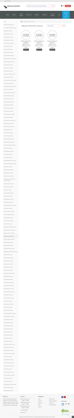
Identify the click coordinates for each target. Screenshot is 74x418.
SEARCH (14, 14)
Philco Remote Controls (8, 276)
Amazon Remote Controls (9, 43)
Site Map (53, 416)
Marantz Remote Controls (9, 236)
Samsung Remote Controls (9, 316)
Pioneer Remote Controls (9, 282)
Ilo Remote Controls (7, 189)
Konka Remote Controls (8, 217)
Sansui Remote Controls (8, 319)
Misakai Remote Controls (8, 245)
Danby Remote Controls (8, 98)
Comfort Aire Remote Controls (9, 74)
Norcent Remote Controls (9, 257)
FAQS (39, 404)
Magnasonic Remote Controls (9, 230)
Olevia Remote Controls (8, 260)
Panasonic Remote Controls (9, 273)
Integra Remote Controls (8, 202)
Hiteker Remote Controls (8, 176)
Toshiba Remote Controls (9, 359)
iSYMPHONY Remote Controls (10, 205)
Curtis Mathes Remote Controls (10, 86)
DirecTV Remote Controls (9, 108)
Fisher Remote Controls (8, 135)
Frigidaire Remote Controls (9, 142)
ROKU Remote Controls (8, 310)
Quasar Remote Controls (8, 304)
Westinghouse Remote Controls (10, 384)
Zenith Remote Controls (8, 390)
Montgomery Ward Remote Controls (11, 251)
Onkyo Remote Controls (8, 264)
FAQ (59, 14)
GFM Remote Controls (8, 148)
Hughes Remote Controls (9, 183)
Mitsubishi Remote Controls (9, 248)
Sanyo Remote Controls (8, 322)
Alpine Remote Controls (8, 37)
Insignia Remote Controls (9, 199)
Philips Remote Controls (8, 279)
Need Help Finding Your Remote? (66, 15)
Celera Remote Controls (8, 64)
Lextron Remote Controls (8, 220)
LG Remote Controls (8, 223)
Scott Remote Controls (8, 328)
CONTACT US (29, 14)
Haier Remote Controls (8, 157)
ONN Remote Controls (8, 267)
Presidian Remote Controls (9, 291)
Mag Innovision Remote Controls (10, 227)
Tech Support (52, 14)
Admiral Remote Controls (8, 24)
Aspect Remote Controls (8, 52)
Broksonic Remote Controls (9, 61)
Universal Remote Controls (9, 365)
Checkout (68, 6)
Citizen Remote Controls (8, 67)
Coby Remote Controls (8, 71)
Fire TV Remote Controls (8, 132)
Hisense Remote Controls (9, 169)
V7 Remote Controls (8, 369)
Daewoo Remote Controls (9, 95)
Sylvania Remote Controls (9, 350)
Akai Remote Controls (8, 30)
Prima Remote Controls (8, 294)
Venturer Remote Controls (9, 372)
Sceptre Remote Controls (9, 325)
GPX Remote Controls (8, 154)
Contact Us (24, 412)
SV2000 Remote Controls (9, 347)
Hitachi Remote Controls (8, 172)
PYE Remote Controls (8, 301)
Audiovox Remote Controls (9, 55)
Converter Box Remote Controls (10, 80)
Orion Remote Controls (8, 270)
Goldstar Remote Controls (9, 151)
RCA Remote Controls (8, 307)
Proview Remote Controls (9, 298)
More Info (26, 49)
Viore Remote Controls (8, 378)
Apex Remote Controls (8, 49)
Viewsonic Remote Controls (9, 375)
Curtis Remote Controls (8, 89)
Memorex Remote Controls (9, 239)
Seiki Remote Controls (8, 331)
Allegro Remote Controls (8, 34)
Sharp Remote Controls (8, 335)
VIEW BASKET (21, 14)
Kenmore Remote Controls (9, 211)
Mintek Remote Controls (8, 242)
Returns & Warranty (53, 400)
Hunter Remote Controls (8, 186)
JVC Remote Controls (8, 208)
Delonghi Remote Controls (9, 101)
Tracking (44, 14)
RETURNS (37, 14)
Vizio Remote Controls (8, 381)
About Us (40, 400)
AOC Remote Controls (8, 46)
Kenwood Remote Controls (9, 214)
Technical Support (52, 404)
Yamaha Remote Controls (9, 387)
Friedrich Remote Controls (9, 139)
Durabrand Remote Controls (9, 114)
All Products (51, 402)
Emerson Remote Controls (9, 126)
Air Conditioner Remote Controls (10, 27)
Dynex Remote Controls (8, 117)
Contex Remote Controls (8, 77)
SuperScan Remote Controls (9, 344)
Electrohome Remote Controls (9, 120)
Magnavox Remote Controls (9, 233)
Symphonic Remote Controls (9, 353)
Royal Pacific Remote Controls (10, 313)
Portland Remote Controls (9, 288)
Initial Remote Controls (8, 196)
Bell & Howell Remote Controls (10, 58)
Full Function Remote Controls (9, 145)
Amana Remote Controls (8, 40)
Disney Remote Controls (8, 111)
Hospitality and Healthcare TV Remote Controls (9, 180)
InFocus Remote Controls (9, 193)
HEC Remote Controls (8, 166)
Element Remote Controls (9, 123)
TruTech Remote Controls (9, 362)
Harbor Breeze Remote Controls (10, 163)
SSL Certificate (65, 414)
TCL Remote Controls (8, 356)
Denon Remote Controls (8, 105)
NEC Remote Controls (8, 254)
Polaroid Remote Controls (9, 285)
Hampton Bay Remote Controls (10, 160)
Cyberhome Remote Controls (9, 92)
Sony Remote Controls (8, 338)
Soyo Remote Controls (8, 341)
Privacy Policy (52, 399)
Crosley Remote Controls (8, 83)
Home (7, 14)
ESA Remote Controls (8, 129)
